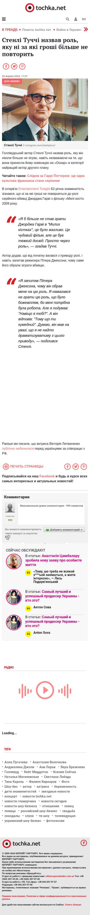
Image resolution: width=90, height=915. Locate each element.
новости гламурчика (20, 801)
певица (10, 811)
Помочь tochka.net (37, 30)
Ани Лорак (47, 767)
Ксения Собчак (64, 772)
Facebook (47, 476)
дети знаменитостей (20, 791)
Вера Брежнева (73, 767)
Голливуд (11, 772)
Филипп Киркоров (42, 782)
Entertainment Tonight (34, 189)
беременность (65, 786)
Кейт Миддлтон (36, 772)
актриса (43, 786)
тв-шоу (44, 816)
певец (69, 806)
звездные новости (55, 791)
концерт (10, 796)
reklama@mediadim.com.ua (59, 876)
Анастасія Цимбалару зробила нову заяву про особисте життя (53, 560)
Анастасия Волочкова (49, 762)
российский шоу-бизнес (39, 811)
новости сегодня (54, 801)
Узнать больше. (73, 904)
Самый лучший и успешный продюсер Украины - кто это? (52, 595)
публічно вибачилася (18, 448)
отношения (50, 806)
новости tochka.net (36, 796)
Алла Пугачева (15, 762)
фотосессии (55, 821)
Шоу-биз (11, 786)
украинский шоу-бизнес (22, 821)
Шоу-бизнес (12, 81)
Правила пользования (13, 896)
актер (27, 786)
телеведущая (65, 816)
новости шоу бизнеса (20, 806)
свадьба (68, 811)
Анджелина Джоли (19, 767)
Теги (7, 749)
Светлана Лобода (57, 777)
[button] (76, 19)
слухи (29, 816)
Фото (65, 782)
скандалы (12, 816)
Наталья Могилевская (21, 777)
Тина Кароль (14, 782)
